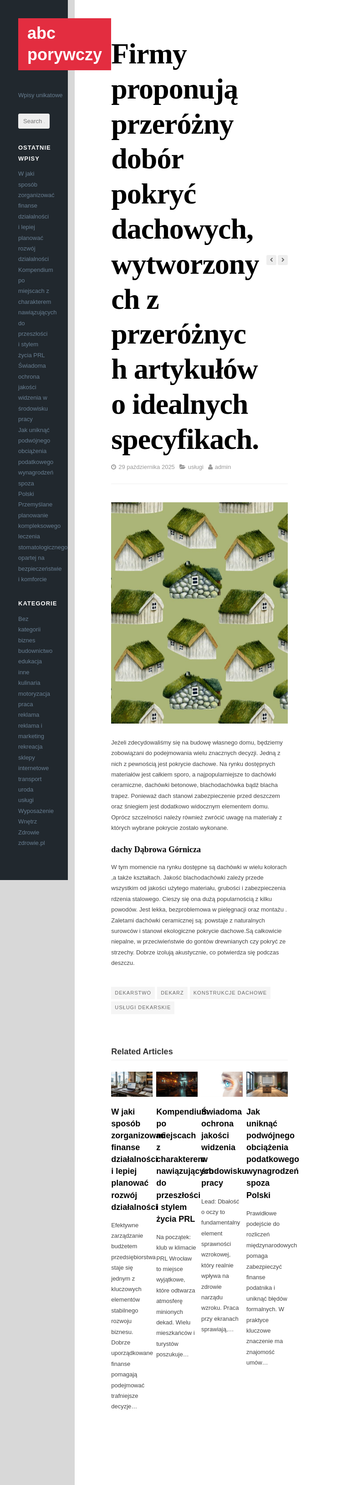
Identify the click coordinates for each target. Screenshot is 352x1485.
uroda (25, 789)
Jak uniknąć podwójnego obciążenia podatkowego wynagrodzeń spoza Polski (35, 462)
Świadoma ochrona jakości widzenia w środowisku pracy (224, 1147)
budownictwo (35, 650)
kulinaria (29, 682)
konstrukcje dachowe (230, 992)
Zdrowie (28, 832)
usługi (26, 800)
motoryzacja (34, 693)
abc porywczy (64, 44)
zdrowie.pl (31, 842)
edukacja (30, 661)
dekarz (172, 992)
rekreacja (30, 746)
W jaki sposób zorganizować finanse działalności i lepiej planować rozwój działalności (36, 216)
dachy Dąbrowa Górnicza (156, 849)
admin (223, 467)
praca (25, 704)
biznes (27, 640)
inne (24, 672)
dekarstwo (133, 992)
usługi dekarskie (143, 1007)
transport (29, 779)
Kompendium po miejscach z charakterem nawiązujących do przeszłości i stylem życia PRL (37, 312)
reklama (28, 714)
